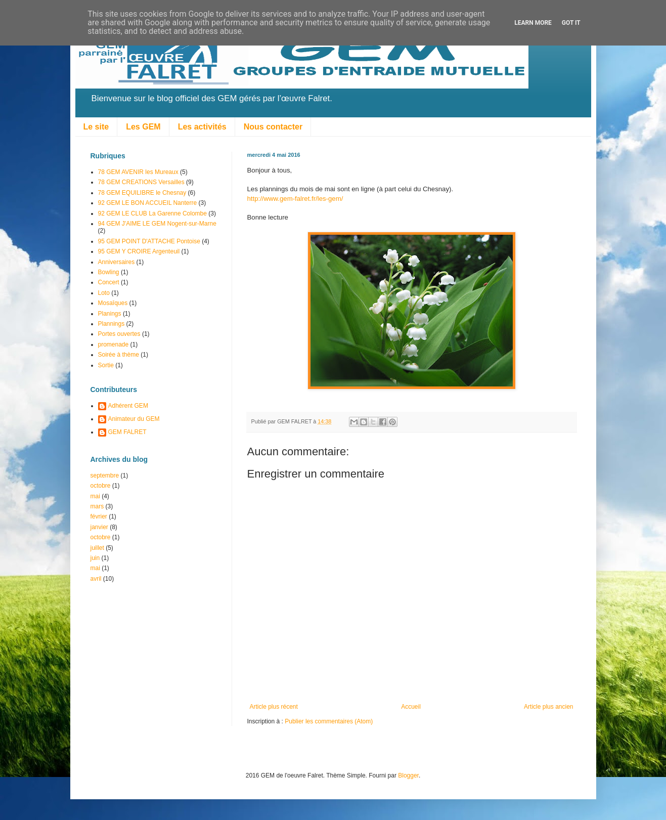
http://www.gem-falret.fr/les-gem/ (295, 198)
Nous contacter (273, 126)
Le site (96, 126)
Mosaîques (113, 303)
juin (95, 558)
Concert (108, 282)
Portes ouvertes (119, 333)
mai (95, 496)
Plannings (111, 323)
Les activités (202, 126)
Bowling (108, 272)
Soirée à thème (118, 354)
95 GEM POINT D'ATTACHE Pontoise (149, 241)
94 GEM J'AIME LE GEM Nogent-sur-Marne (157, 223)
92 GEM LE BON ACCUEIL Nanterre (147, 202)
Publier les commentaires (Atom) (329, 721)
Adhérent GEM (128, 405)
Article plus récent (274, 706)
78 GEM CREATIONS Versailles (141, 182)
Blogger (408, 775)
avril (96, 578)
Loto (104, 292)
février (99, 516)
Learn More (533, 22)
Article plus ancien (548, 706)
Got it (571, 22)
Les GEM (143, 126)
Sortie (106, 365)
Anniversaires (116, 262)
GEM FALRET (127, 432)
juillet (97, 547)
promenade (113, 344)
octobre (101, 485)
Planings (109, 313)
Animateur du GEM (134, 418)
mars (97, 506)
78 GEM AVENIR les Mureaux (138, 172)
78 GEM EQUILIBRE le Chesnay (142, 192)
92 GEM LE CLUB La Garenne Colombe (152, 213)
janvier (99, 527)
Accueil (411, 706)
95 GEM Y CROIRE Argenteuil (139, 251)
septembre (105, 475)
